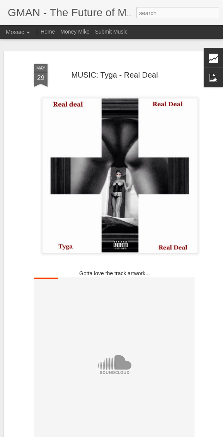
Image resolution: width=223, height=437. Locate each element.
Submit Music (111, 32)
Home (48, 32)
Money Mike (74, 32)
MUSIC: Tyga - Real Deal (114, 75)
